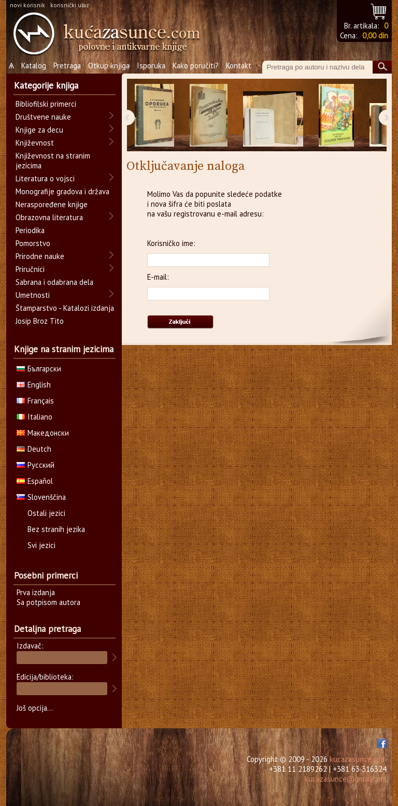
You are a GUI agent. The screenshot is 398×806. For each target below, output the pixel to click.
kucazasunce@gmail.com (346, 779)
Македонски (43, 433)
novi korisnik (27, 5)
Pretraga (67, 65)
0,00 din (375, 35)
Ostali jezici (46, 513)
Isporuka (151, 65)
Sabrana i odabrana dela (54, 282)
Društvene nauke (43, 117)
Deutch (34, 449)
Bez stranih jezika (56, 529)
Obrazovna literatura (49, 217)
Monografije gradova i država (62, 191)
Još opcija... (35, 708)
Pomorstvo (33, 243)
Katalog (33, 65)
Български (39, 368)
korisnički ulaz (69, 5)
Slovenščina (41, 497)
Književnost (35, 143)
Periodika (30, 230)
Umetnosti (33, 295)
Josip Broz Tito (40, 321)
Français (35, 401)
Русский (35, 465)
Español (35, 481)
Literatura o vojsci (45, 178)
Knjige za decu (39, 130)
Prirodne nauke (40, 256)
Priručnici (30, 269)
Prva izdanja (36, 592)
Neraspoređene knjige (52, 204)
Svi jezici (41, 545)
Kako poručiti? (196, 65)
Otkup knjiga (109, 65)
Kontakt (238, 65)
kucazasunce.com (358, 759)
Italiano (34, 417)
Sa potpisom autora (48, 602)
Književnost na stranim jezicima (53, 160)
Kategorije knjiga (46, 85)
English (34, 385)
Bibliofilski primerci (46, 104)
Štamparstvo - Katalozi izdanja (65, 308)
